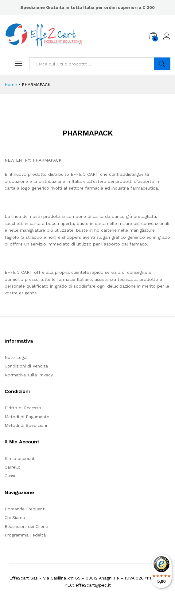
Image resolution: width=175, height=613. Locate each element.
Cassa (11, 475)
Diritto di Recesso (23, 407)
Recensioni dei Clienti (26, 526)
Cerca (162, 63)
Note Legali (17, 357)
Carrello (13, 467)
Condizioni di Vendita (26, 365)
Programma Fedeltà (25, 534)
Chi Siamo (15, 517)
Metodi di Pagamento (27, 416)
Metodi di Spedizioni (26, 425)
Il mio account (20, 458)
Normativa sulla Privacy (29, 374)
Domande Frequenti (25, 508)
